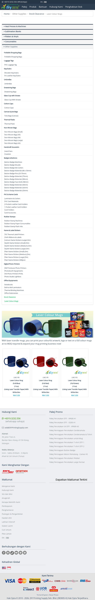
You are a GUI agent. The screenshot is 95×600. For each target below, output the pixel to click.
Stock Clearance (36, 13)
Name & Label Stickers (12, 230)
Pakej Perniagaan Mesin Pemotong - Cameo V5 (68, 447)
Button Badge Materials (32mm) (16, 187)
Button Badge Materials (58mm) (16, 179)
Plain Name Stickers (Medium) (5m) (17, 254)
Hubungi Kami (8, 484)
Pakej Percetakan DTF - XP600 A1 (62, 412)
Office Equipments (11, 280)
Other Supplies (11, 46)
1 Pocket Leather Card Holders (15, 207)
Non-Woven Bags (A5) (12, 135)
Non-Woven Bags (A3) (12, 143)
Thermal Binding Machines (14, 290)
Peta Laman (7, 526)
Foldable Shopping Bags (13, 53)
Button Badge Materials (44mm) (16, 185)
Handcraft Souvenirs (11, 147)
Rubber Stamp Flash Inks (13, 226)
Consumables (10, 41)
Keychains (7, 69)
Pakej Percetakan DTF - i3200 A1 (62, 416)
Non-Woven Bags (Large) (13, 140)
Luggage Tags (9, 61)
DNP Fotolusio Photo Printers (15, 268)
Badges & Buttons (10, 158)
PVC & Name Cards (11, 194)
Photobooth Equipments (13, 271)
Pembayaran (7, 499)
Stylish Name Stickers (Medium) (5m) (17, 246)
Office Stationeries (11, 293)
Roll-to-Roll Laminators (12, 287)
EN (41, 2)
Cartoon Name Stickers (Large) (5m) (17, 240)
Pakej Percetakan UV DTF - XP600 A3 (64, 420)
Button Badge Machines (13, 162)
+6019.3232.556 (11, 412)
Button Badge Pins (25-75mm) (15, 173)
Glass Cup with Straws (12, 95)
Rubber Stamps (9, 217)
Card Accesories (10, 213)
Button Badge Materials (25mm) (16, 190)
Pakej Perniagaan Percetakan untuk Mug (66, 432)
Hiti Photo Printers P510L (13, 274)
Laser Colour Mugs (11, 301)
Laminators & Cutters (12, 198)
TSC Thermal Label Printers (14, 234)
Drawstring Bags (10, 87)
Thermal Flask (9, 124)
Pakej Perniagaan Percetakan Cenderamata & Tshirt (70, 428)
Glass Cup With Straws (12, 100)
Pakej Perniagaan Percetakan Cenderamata (67, 424)
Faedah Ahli (7, 511)
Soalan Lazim (7, 518)
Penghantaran (8, 503)
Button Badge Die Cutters (13, 168)
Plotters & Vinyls (11, 36)
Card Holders (9, 210)
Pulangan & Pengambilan (12, 507)
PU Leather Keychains (12, 75)
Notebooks (8, 284)
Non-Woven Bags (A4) (12, 137)
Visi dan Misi (7, 488)
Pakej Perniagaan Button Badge (62, 443)
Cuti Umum (6, 522)
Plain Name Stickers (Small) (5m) (16, 251)
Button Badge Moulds (12, 165)
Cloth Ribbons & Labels (12, 237)
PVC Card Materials (11, 201)
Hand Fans (8, 151)
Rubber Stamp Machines (13, 221)
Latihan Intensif (8, 515)
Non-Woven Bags (10, 128)
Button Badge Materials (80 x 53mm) (17, 170)
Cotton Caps (8, 104)
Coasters (7, 154)
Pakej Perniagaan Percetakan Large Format (67, 455)
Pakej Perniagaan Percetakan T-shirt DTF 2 (66, 439)
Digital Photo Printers (12, 264)
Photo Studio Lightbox (12, 276)
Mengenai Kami (8, 480)
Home (7, 13)
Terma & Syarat (42, 587)
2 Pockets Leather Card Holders (16, 204)
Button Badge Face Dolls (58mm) (16, 182)
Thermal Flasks (9, 120)
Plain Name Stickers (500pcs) (14, 260)
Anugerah (6, 492)
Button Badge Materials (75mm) (16, 176)
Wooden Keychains (11, 73)
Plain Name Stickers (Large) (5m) (16, 257)
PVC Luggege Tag (10, 65)
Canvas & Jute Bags (11, 112)
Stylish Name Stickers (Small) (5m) (16, 243)
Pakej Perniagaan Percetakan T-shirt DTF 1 (66, 435)
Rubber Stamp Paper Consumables (17, 223)
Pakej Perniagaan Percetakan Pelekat (64, 451)
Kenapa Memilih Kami (11, 495)
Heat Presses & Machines (15, 26)
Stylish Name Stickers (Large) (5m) (16, 249)
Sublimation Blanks (13, 31)
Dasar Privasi (53, 587)
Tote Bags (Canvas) (11, 116)
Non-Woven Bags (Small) (13, 132)
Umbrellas (7, 79)
